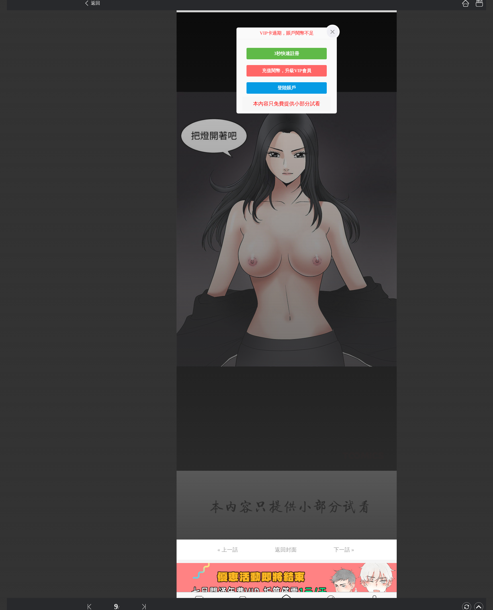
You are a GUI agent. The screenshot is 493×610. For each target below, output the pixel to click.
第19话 (13, 249)
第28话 (13, 370)
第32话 (13, 424)
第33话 (13, 437)
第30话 (13, 397)
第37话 (13, 491)
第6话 (12, 74)
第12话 (13, 155)
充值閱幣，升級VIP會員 (286, 70)
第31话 (13, 410)
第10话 (13, 128)
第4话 (12, 47)
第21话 (13, 276)
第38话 (13, 505)
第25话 (13, 330)
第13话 (13, 168)
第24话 (13, 316)
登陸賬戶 (286, 87)
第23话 (13, 303)
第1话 (12, 6)
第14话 (13, 182)
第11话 (13, 141)
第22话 (13, 289)
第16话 (13, 208)
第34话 (13, 451)
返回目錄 (19, 537)
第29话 (13, 384)
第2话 (12, 20)
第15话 (13, 195)
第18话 (13, 235)
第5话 (12, 60)
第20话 (13, 262)
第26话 (13, 343)
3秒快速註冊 (286, 53)
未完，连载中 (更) (26, 518)
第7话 (12, 87)
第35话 (13, 464)
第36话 (13, 478)
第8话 (12, 101)
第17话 (13, 222)
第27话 (13, 357)
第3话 (12, 33)
